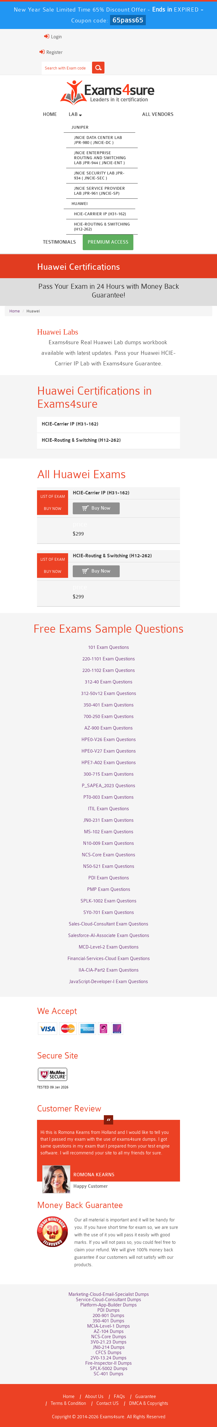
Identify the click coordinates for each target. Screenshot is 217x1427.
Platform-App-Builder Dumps (108, 1305)
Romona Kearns (93, 1174)
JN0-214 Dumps (109, 1347)
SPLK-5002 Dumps (108, 1368)
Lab (75, 114)
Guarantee (145, 1396)
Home (50, 114)
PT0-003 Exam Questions (108, 797)
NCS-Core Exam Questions (108, 855)
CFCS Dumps (108, 1352)
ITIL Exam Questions (108, 808)
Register (50, 52)
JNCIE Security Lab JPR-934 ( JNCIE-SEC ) (99, 175)
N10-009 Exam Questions (108, 843)
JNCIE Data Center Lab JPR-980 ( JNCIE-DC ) (98, 140)
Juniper (80, 127)
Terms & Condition (68, 1403)
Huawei (80, 203)
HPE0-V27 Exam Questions (108, 751)
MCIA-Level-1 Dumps (108, 1326)
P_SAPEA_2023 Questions (108, 785)
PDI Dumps (108, 1310)
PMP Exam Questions (108, 889)
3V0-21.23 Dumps (108, 1342)
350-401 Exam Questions (109, 705)
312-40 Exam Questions (108, 682)
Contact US (107, 1403)
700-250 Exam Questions (109, 716)
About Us (94, 1396)
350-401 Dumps (108, 1321)
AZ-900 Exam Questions (108, 728)
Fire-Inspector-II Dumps (108, 1363)
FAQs (119, 1396)
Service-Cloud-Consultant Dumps (108, 1299)
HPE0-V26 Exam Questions (108, 739)
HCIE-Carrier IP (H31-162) (100, 214)
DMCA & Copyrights (148, 1403)
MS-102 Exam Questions (108, 832)
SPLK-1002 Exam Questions (108, 901)
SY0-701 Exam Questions (108, 912)
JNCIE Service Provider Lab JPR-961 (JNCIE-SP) (99, 191)
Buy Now (100, 508)
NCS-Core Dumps (108, 1336)
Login (53, 36)
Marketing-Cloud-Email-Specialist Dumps (108, 1294)
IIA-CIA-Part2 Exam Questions (109, 970)
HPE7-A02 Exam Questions (108, 762)
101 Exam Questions (108, 647)
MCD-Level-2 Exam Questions (109, 947)
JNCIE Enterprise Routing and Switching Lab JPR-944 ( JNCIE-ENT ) (100, 157)
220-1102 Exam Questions (108, 670)
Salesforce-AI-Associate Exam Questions (108, 935)
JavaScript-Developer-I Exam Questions (108, 981)
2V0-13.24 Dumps (108, 1358)
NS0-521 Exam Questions (108, 866)
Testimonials (59, 242)
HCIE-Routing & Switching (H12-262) (102, 226)
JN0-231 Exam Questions (108, 820)
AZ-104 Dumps (109, 1331)
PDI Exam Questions (108, 878)
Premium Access (108, 242)
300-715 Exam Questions (109, 774)
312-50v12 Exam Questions (108, 693)
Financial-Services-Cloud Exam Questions (108, 958)
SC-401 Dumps (108, 1374)
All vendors (157, 114)
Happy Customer (90, 1186)
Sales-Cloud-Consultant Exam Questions (108, 924)
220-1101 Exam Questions (108, 659)
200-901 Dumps (108, 1315)
